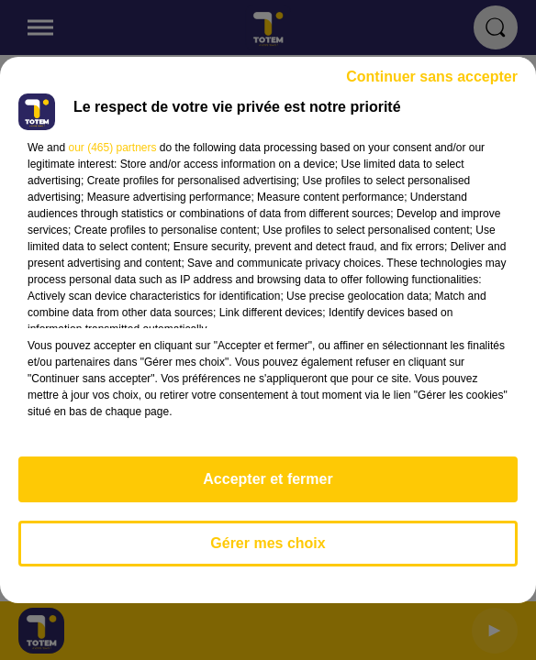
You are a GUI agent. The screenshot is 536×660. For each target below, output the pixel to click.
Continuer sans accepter (432, 76)
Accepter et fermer (267, 479)
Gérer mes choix (267, 543)
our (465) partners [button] (112, 147)
